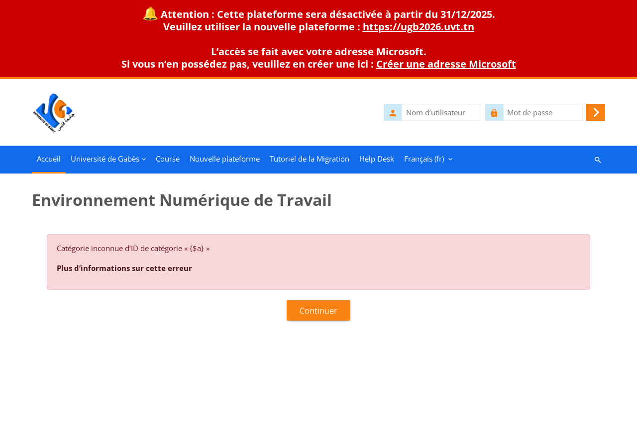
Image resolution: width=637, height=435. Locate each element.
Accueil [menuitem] (49, 159)
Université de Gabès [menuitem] (105, 159)
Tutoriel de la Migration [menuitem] (309, 159)
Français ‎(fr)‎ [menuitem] (424, 159)
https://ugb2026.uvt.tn (418, 26)
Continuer (318, 310)
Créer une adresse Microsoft (446, 64)
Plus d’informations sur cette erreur (124, 268)
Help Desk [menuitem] (376, 159)
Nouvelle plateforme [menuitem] (225, 159)
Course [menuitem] (168, 159)
